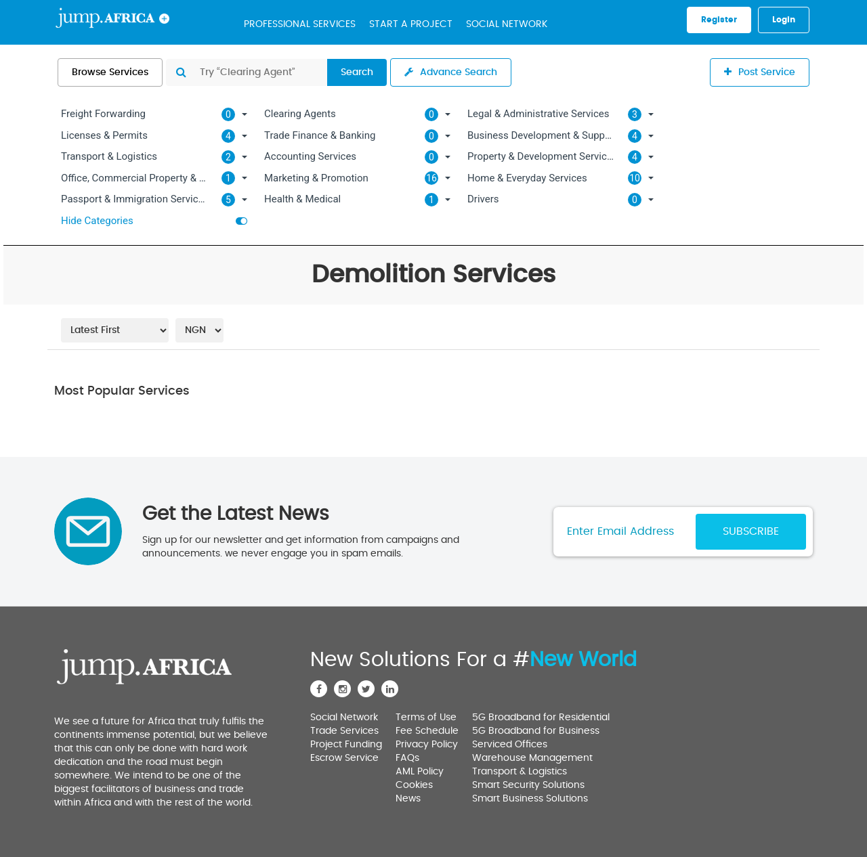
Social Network (506, 24)
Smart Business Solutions (530, 799)
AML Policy (420, 771)
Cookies (414, 785)
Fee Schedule (427, 731)
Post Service (759, 72)
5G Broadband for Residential (541, 717)
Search (357, 72)
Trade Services (344, 731)
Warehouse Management (532, 758)
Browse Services (110, 72)
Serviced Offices (509, 744)
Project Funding (346, 744)
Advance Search (450, 72)
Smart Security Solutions (528, 785)
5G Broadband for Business (535, 731)
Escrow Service (344, 758)
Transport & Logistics (519, 771)
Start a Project (410, 24)
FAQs (407, 758)
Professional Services (300, 24)
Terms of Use (426, 717)
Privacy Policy (427, 744)
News (408, 799)
